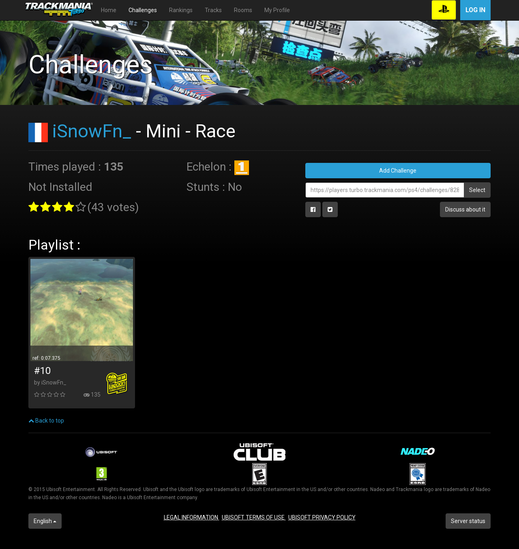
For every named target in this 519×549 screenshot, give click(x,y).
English (45, 521)
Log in (475, 10)
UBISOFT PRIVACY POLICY (322, 517)
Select (477, 190)
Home (108, 10)
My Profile (277, 10)
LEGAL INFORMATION (191, 517)
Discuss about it (465, 209)
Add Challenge (397, 170)
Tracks (213, 10)
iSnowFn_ (91, 131)
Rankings (181, 10)
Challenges (143, 10)
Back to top (46, 420)
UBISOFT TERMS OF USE (254, 517)
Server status (468, 521)
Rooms (243, 10)
